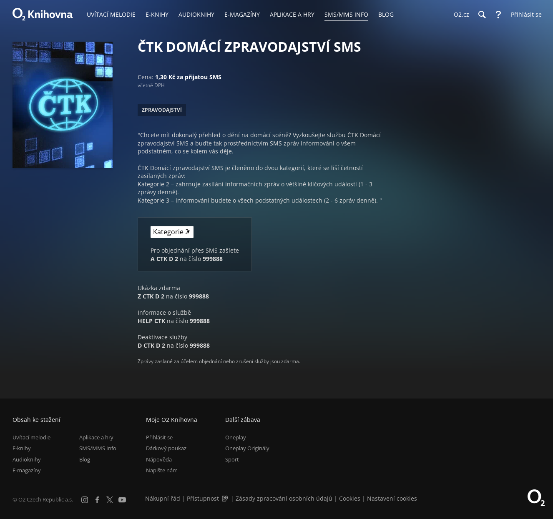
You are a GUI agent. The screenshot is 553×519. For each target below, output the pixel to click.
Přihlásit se (159, 437)
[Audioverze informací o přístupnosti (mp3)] (226, 498)
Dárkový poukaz (166, 448)
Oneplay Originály (247, 448)
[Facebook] (97, 500)
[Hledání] (481, 14)
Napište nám (162, 470)
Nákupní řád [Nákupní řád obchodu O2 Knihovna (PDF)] (162, 498)
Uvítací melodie (31, 437)
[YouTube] (122, 500)
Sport (232, 459)
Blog (84, 459)
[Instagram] (84, 500)
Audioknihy (27, 459)
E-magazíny (27, 470)
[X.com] (109, 500)
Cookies (349, 498)
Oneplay (235, 437)
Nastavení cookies (392, 498)
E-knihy (22, 448)
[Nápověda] (498, 14)
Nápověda (159, 459)
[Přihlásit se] (524, 14)
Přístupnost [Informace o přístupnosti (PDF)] (203, 498)
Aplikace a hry (96, 437)
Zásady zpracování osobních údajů (284, 498)
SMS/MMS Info (97, 448)
